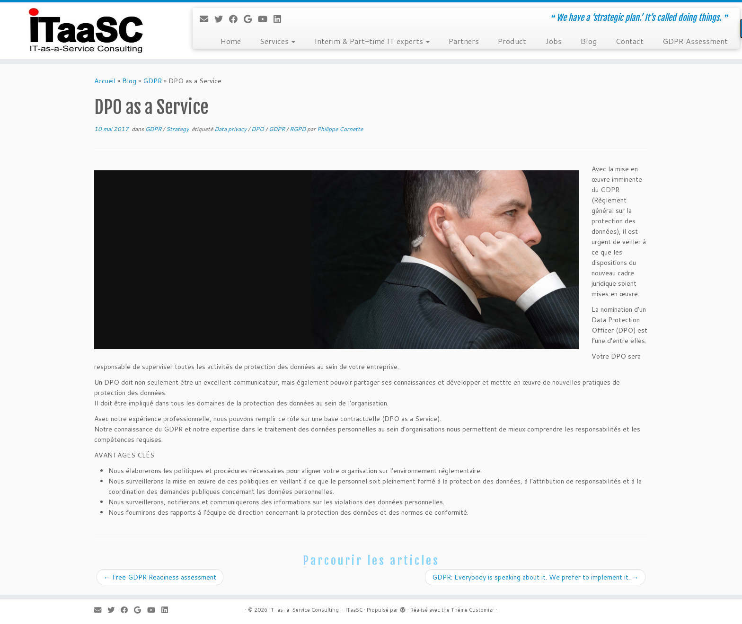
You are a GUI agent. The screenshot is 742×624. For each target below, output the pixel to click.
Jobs (553, 40)
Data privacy (231, 129)
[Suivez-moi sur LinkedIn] (280, 19)
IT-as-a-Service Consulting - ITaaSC (315, 610)
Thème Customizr (472, 610)
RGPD (298, 129)
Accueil (104, 81)
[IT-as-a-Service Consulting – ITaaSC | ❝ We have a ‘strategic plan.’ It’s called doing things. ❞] (85, 30)
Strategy (178, 129)
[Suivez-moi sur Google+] (251, 19)
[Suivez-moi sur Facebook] (236, 19)
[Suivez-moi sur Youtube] (266, 19)
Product (512, 40)
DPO (258, 129)
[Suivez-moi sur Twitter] (221, 19)
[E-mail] (207, 19)
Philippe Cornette (340, 129)
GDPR (152, 81)
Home (231, 40)
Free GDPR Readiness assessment (160, 577)
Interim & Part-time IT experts (372, 40)
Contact (630, 40)
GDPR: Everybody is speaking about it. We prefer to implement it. (535, 577)
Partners (464, 40)
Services (277, 40)
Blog (589, 40)
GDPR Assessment (695, 40)
